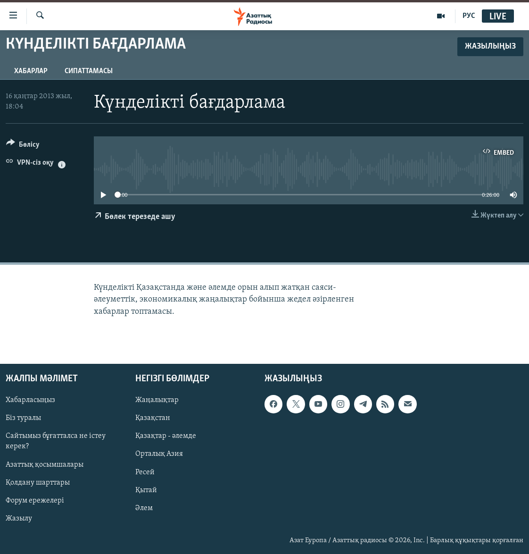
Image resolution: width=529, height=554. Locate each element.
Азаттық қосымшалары (44, 464)
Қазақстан (152, 418)
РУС (469, 16)
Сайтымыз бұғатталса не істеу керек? (56, 441)
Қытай (146, 490)
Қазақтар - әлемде (165, 436)
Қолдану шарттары (38, 482)
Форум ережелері (35, 500)
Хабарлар (31, 71)
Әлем (144, 508)
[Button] (23, 146)
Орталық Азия (159, 454)
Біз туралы (23, 418)
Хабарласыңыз (30, 400)
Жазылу (19, 518)
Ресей (145, 472)
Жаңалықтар (157, 400)
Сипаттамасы (89, 71)
